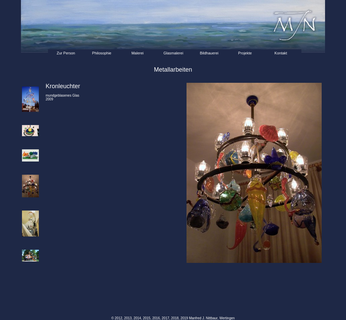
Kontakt (280, 53)
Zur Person (66, 53)
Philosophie (102, 53)
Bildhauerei (209, 53)
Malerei (137, 53)
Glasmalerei (173, 53)
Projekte (245, 53)
